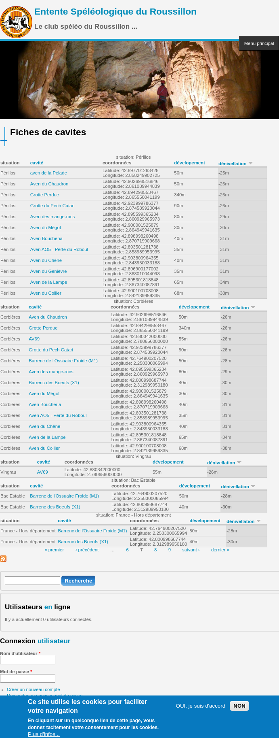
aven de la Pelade (48, 172)
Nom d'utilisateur (20, 653)
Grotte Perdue (44, 194)
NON (239, 708)
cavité (36, 162)
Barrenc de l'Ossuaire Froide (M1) (63, 360)
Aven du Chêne (46, 260)
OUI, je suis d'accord (201, 708)
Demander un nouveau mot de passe (44, 695)
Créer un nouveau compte (33, 689)
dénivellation (235, 163)
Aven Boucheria (46, 238)
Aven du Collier (45, 293)
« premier (54, 549)
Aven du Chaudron (49, 183)
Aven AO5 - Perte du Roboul (59, 249)
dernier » (220, 549)
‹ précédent (87, 549)
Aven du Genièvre (48, 271)
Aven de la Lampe (48, 282)
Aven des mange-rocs (52, 216)
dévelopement (189, 162)
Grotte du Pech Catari (52, 205)
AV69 (34, 338)
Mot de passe (16, 671)
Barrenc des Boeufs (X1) (54, 382)
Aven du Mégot (45, 227)
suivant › (191, 549)
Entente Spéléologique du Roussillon (115, 11)
